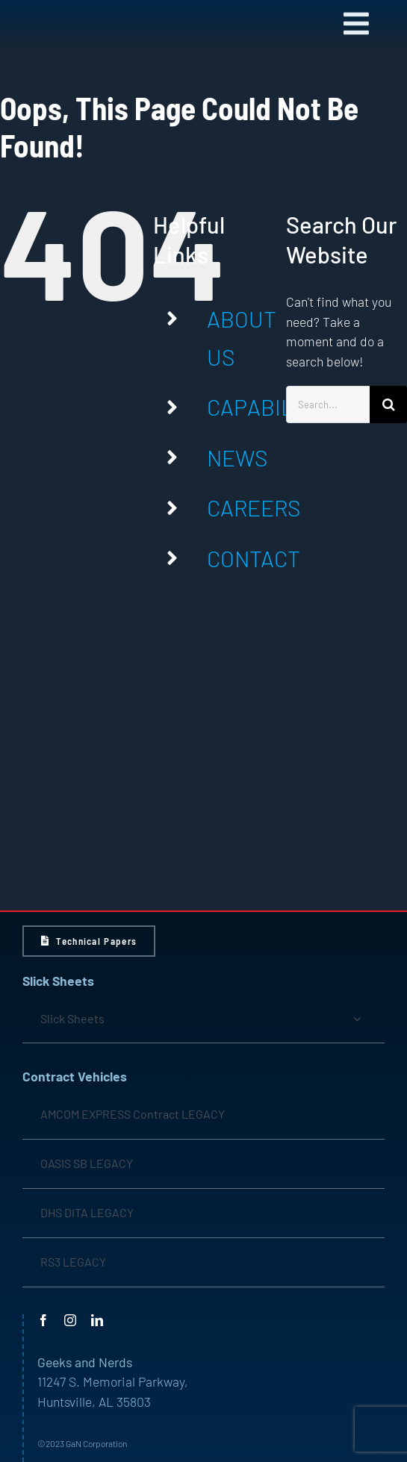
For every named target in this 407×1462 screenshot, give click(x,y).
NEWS (237, 457)
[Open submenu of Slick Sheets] (357, 1018)
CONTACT (253, 558)
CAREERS (253, 507)
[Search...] (328, 404)
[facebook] (43, 1320)
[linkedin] (97, 1320)
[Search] (388, 404)
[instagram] (70, 1320)
